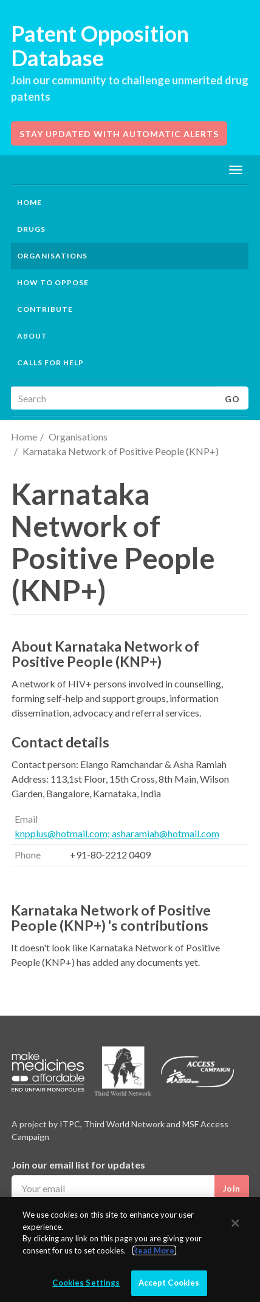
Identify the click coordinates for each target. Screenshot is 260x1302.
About (32, 335)
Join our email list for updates (78, 1164)
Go (232, 399)
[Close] (235, 1223)
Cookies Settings (86, 1282)
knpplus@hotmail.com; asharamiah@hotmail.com (117, 833)
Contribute (45, 309)
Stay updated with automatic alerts (119, 134)
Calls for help (50, 362)
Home (29, 202)
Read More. (154, 1250)
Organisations (78, 436)
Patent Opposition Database (100, 45)
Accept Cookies (169, 1282)
